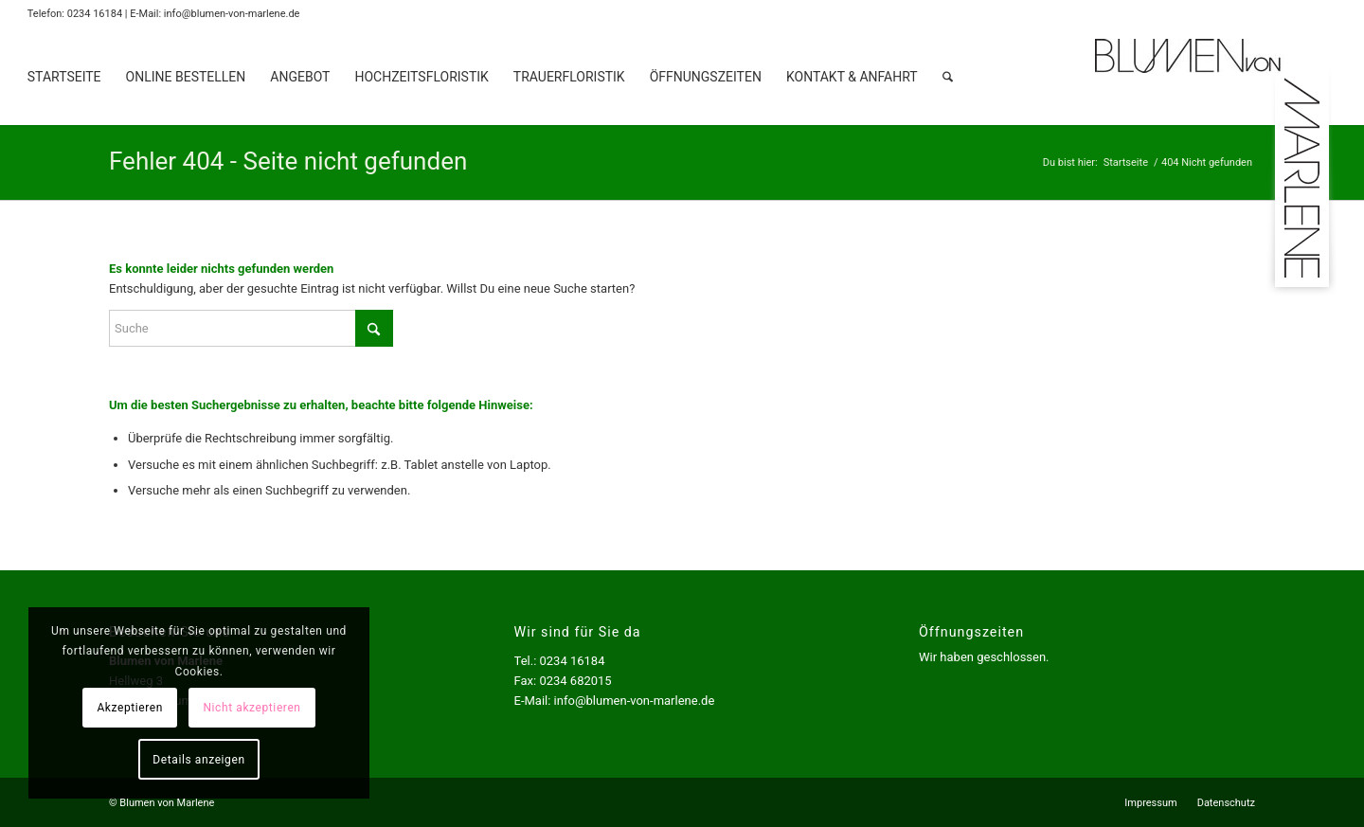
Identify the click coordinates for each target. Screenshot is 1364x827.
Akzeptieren (130, 707)
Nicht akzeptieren (251, 707)
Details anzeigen (198, 759)
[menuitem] (64, 76)
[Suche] (947, 76)
